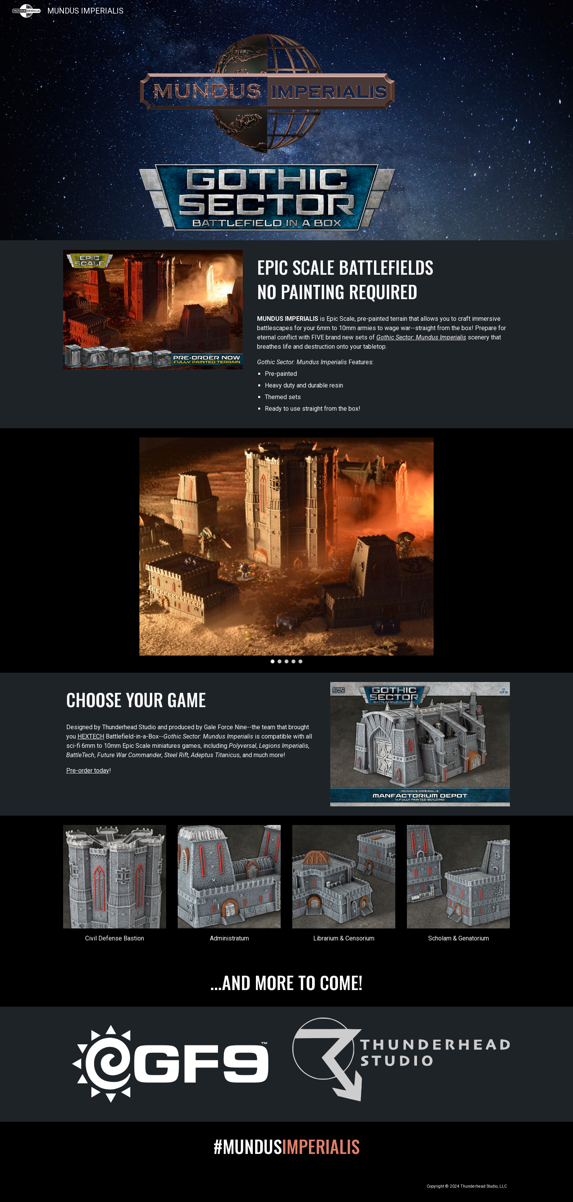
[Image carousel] (286, 550)
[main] (382, 279)
